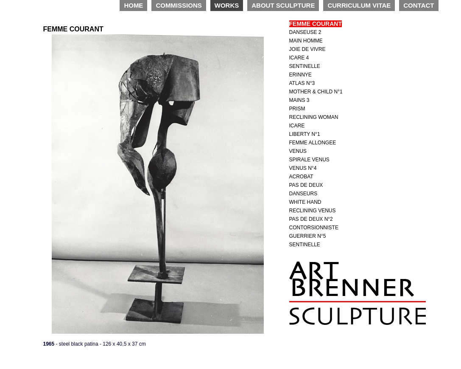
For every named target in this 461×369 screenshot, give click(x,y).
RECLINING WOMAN (313, 117)
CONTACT (418, 5)
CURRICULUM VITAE (359, 5)
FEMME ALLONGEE (312, 143)
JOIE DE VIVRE (307, 49)
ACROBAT (301, 177)
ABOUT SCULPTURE (283, 5)
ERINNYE (300, 75)
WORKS (227, 5)
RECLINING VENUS (312, 211)
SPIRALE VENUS (309, 160)
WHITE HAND (305, 202)
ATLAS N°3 (302, 83)
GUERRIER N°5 (307, 236)
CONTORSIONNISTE (313, 228)
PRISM (297, 109)
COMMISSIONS (178, 5)
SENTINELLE (304, 66)
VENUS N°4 (303, 168)
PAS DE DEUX (306, 185)
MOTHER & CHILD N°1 (316, 92)
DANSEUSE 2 (305, 32)
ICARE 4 (299, 58)
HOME (133, 5)
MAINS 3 (299, 100)
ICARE (297, 126)
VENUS (298, 151)
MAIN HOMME (306, 41)
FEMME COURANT (315, 23)
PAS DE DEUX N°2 (311, 219)
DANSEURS (303, 194)
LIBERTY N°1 (304, 134)
